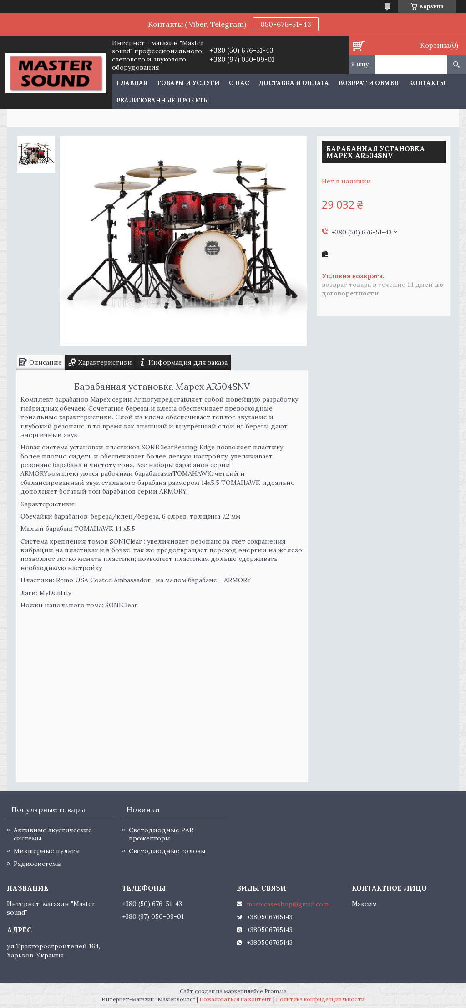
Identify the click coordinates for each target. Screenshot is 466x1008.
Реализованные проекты (162, 100)
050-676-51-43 (285, 24)
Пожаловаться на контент (235, 999)
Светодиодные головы (167, 851)
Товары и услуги (188, 83)
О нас (239, 83)
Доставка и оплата (294, 83)
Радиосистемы (38, 864)
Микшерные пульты (47, 851)
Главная (131, 83)
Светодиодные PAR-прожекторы (163, 834)
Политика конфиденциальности (320, 999)
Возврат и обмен (369, 83)
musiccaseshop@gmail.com (288, 904)
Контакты (427, 83)
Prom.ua (275, 991)
